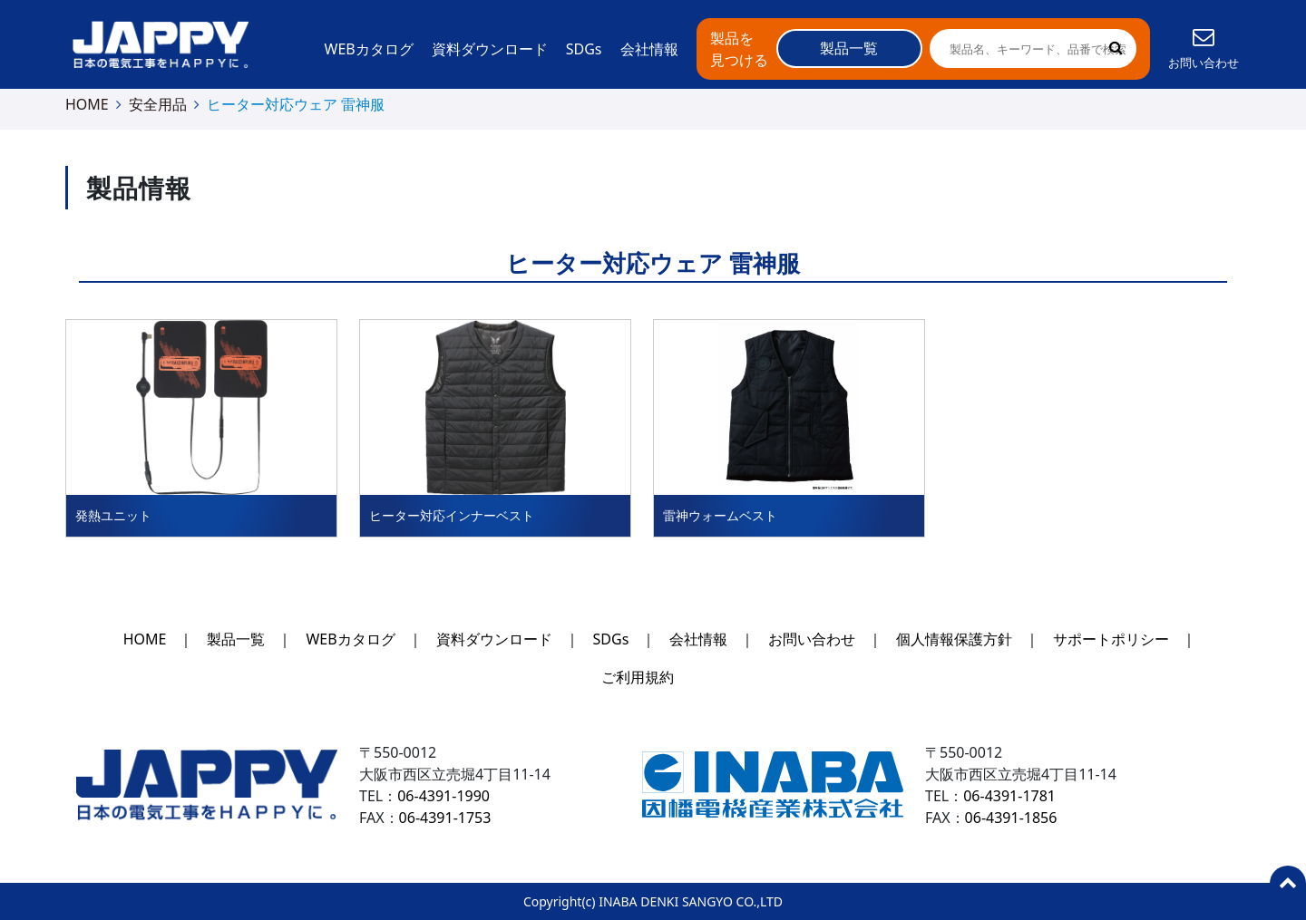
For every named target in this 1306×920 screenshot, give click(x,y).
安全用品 (158, 104)
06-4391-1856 (1011, 818)
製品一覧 (236, 639)
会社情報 (649, 49)
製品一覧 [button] (849, 48)
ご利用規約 (637, 677)
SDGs (584, 49)
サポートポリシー (1111, 639)
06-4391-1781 (1009, 796)
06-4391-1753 (445, 818)
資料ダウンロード (490, 49)
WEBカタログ (369, 49)
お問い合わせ (811, 639)
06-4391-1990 (443, 796)
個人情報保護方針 (954, 639)
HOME (87, 104)
